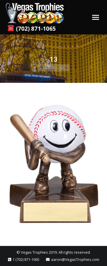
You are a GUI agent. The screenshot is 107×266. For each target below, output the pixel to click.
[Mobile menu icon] (95, 17)
